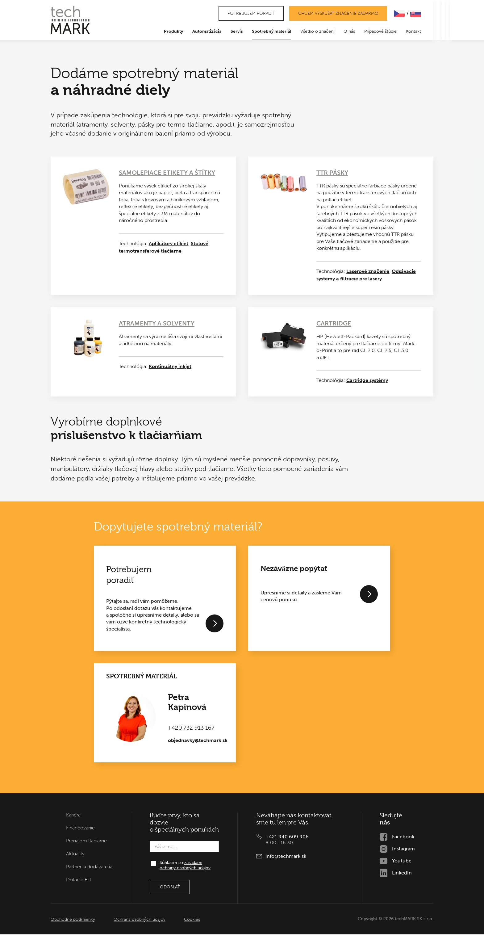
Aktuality (75, 854)
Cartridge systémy (367, 381)
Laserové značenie (367, 272)
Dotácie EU (78, 880)
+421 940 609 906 (287, 837)
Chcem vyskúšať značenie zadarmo (338, 13)
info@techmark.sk (285, 857)
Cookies (192, 920)
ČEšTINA (399, 13)
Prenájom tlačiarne (86, 841)
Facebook (403, 837)
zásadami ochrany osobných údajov (185, 866)
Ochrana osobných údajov (139, 920)
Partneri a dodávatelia (89, 867)
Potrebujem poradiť (249, 13)
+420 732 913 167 (191, 728)
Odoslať (170, 887)
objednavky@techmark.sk (197, 741)
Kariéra (73, 815)
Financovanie (80, 828)
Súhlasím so (185, 866)
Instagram (403, 849)
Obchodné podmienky (73, 920)
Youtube (401, 861)
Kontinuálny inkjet (170, 367)
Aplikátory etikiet (168, 244)
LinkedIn (402, 873)
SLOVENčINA (415, 13)
